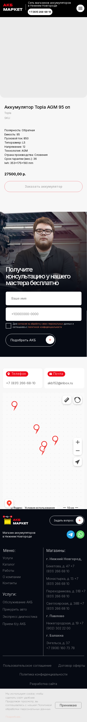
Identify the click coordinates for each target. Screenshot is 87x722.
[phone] (43, 314)
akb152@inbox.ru (60, 383)
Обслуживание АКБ (18, 602)
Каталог (9, 564)
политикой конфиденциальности (45, 327)
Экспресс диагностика (20, 617)
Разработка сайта (43, 684)
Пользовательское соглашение (27, 666)
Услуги (8, 558)
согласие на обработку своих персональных (41, 323)
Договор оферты (71, 666)
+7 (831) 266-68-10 (20, 383)
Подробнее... (14, 716)
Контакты (10, 583)
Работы (8, 571)
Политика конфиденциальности (43, 674)
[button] (67, 520)
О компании (12, 577)
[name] (43, 298)
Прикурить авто (15, 609)
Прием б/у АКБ (14, 624)
